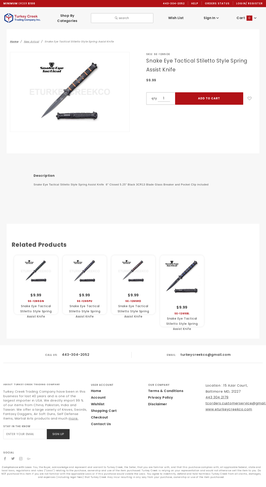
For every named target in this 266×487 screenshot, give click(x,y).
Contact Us (100, 420)
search (122, 16)
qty (153, 94)
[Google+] (29, 455)
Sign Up (58, 430)
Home (95, 387)
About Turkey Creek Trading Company (31, 380)
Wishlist (97, 400)
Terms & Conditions (164, 387)
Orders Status (218, 3)
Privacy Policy (160, 394)
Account (98, 394)
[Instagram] (21, 455)
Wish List (176, 16)
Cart (246, 16)
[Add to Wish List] (249, 95)
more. (23, 414)
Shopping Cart (103, 407)
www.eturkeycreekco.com (226, 405)
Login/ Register (250, 3)
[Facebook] (5, 455)
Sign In (211, 16)
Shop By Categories (67, 16)
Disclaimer (157, 400)
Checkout (99, 414)
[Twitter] (13, 455)
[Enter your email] (24, 430)
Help (196, 3)
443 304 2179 (217, 394)
